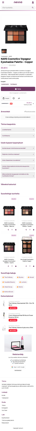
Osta (18, 89)
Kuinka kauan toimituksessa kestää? (14, 148)
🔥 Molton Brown (7, 292)
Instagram (5, 408)
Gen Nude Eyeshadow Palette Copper (26, 260)
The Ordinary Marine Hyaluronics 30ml (21, 327)
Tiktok (3, 405)
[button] (18, 367)
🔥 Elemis (20, 287)
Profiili (3, 395)
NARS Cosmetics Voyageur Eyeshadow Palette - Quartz (9, 261)
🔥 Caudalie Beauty (8, 282)
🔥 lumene (22, 282)
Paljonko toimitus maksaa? (11, 154)
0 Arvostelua (12, 65)
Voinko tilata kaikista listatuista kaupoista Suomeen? (15, 167)
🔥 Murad (31, 277)
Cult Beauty (13, 84)
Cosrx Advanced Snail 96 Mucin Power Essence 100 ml (21, 316)
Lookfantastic (5, 84)
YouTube (4, 410)
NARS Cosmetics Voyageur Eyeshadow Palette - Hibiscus (9, 224)
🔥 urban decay (7, 287)
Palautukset (5, 423)
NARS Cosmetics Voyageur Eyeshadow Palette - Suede (27, 224)
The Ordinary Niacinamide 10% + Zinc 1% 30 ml (21, 304)
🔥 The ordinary (7, 277)
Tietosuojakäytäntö (8, 420)
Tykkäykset (5, 398)
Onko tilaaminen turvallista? (11, 160)
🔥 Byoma (20, 277)
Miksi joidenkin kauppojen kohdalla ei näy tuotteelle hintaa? (15, 175)
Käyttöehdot (18, 370)
